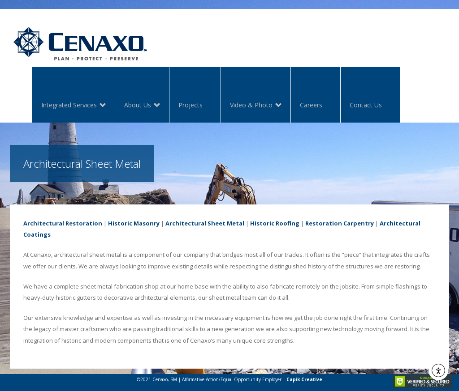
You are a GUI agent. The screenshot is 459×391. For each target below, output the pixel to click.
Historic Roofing (274, 223)
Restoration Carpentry (339, 223)
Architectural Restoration (62, 223)
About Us (137, 106)
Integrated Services (69, 106)
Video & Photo (251, 106)
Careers (311, 105)
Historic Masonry (134, 223)
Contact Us (366, 105)
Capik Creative (304, 379)
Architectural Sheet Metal (204, 223)
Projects (190, 105)
